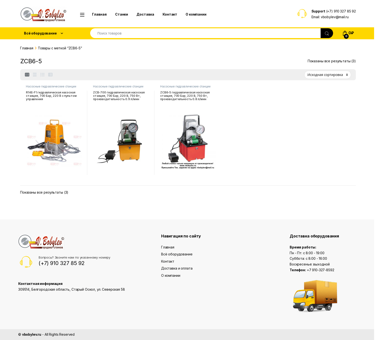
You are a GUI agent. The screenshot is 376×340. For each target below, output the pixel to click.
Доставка (145, 14)
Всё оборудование (177, 254)
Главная (99, 14)
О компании (196, 14)
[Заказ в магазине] (327, 75)
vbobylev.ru (31, 334)
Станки (121, 14)
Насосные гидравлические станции (51, 86)
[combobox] (205, 33)
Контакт (170, 14)
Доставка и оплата (177, 268)
